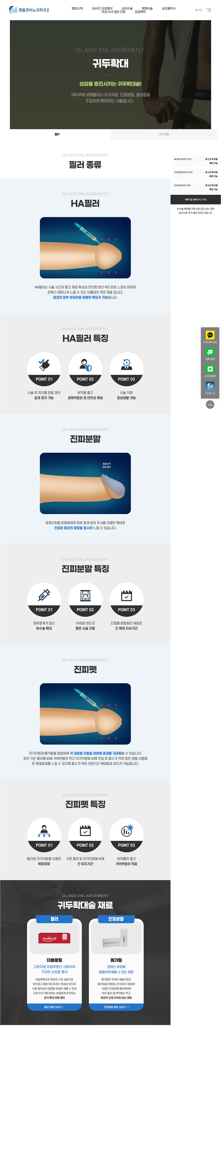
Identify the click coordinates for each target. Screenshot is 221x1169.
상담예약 (140, 11)
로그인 (198, 10)
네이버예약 (210, 371)
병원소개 (77, 8)
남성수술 (127, 8)
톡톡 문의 (210, 354)
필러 (57, 134)
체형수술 (147, 8)
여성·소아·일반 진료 (113, 11)
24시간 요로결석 (102, 8)
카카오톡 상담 (210, 337)
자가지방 (164, 134)
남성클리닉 (168, 8)
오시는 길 (210, 388)
